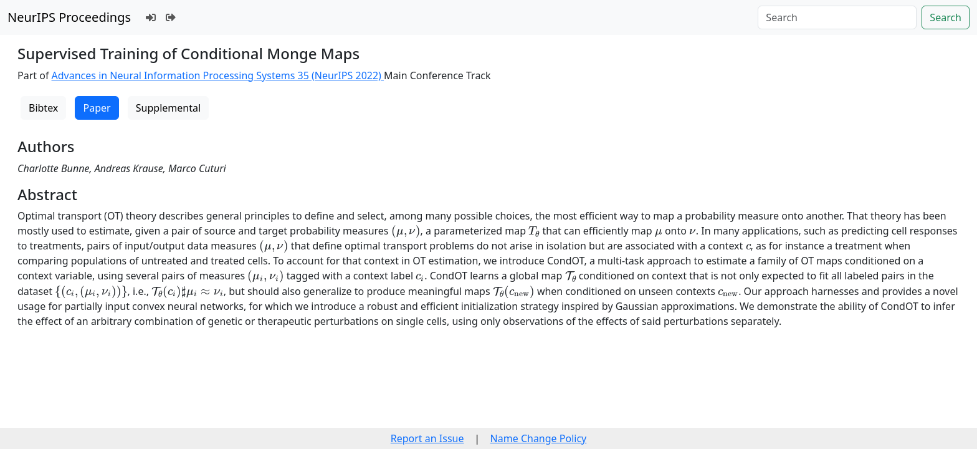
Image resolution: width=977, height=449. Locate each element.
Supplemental (168, 108)
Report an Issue (427, 438)
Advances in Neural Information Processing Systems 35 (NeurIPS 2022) (218, 75)
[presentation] (406, 231)
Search (945, 17)
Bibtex (43, 108)
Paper (96, 108)
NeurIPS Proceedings (69, 17)
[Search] (837, 17)
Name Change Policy (538, 438)
